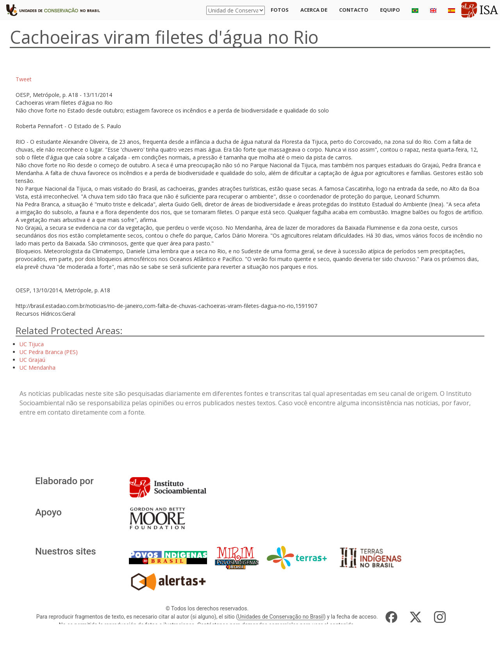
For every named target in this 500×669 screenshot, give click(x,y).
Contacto (353, 9)
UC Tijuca (32, 344)
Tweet (24, 79)
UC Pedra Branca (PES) (49, 352)
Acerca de (313, 9)
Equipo (390, 9)
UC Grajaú (32, 359)
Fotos (280, 9)
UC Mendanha (37, 367)
